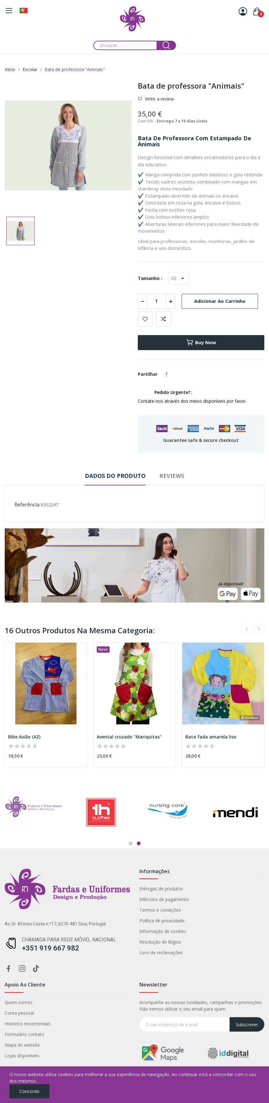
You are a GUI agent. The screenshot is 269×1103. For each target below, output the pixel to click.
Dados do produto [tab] (115, 475)
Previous (246, 629)
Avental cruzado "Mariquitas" (129, 737)
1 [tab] (130, 843)
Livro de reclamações (75, 952)
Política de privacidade (76, 921)
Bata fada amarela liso (210, 737)
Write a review (159, 99)
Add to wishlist (145, 319)
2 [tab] (139, 843)
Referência (26, 504)
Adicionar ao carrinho (220, 301)
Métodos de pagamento (78, 899)
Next (259, 629)
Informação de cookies (77, 931)
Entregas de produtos (76, 889)
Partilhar (167, 374)
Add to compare (163, 319)
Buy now (201, 342)
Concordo (29, 1091)
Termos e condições (75, 910)
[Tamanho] (178, 278)
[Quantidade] (156, 301)
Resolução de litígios (75, 942)
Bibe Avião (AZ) (24, 737)
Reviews (171, 475)
